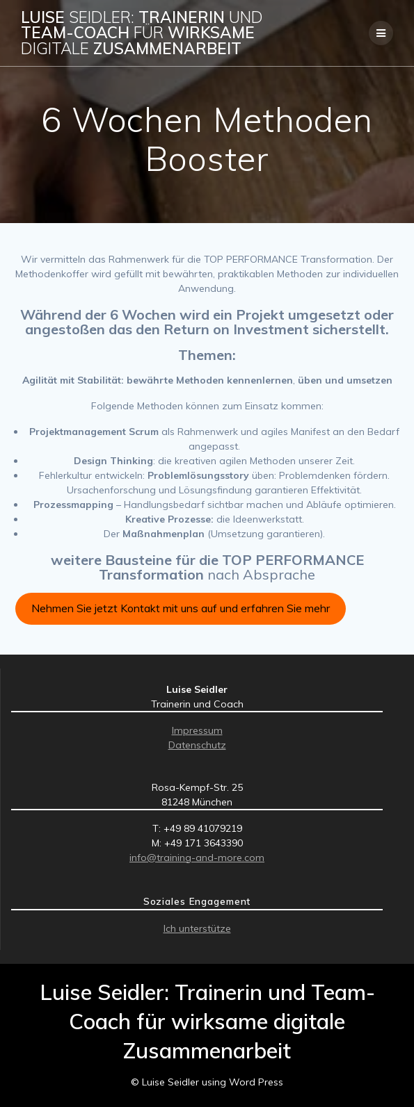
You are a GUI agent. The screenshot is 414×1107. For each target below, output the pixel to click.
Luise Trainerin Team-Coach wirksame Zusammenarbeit (142, 33)
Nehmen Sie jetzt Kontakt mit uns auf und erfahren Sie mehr (180, 608)
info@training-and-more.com (196, 857)
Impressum (197, 730)
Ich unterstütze (197, 928)
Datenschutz (197, 745)
